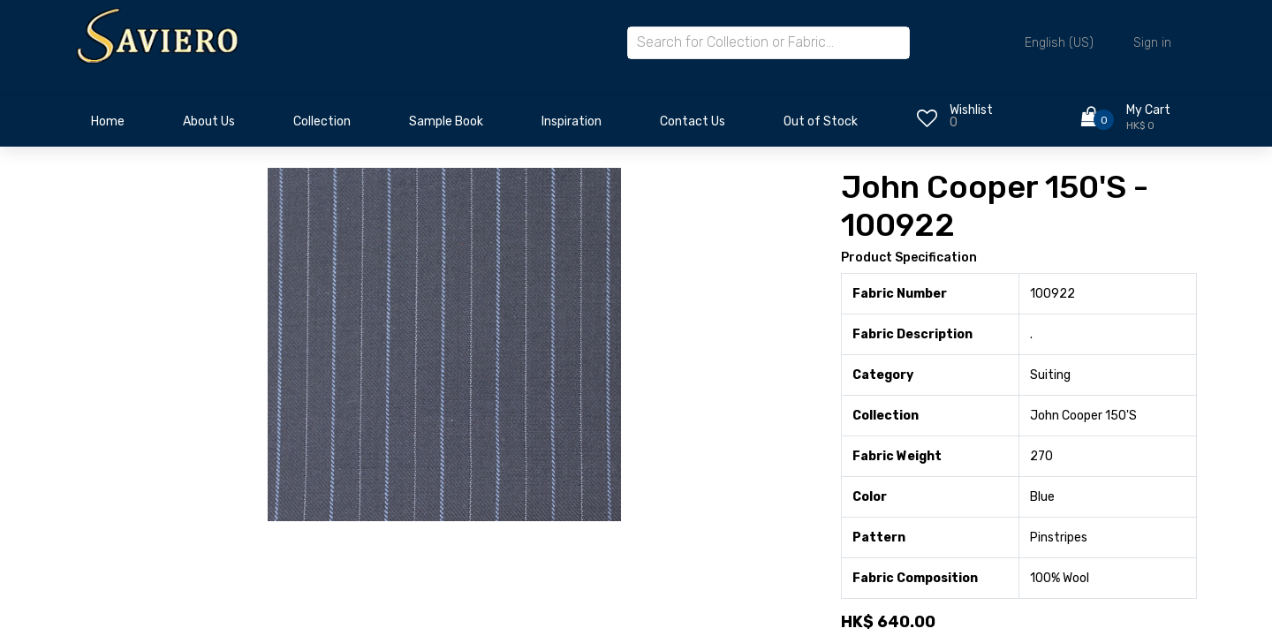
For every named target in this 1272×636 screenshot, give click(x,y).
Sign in (1152, 42)
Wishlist (971, 109)
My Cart (1148, 109)
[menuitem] (108, 126)
